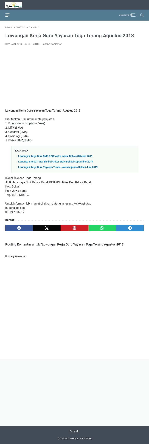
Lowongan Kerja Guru (80, 438)
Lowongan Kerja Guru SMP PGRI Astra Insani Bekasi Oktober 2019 (55, 156)
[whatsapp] (102, 228)
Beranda (74, 431)
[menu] (9, 15)
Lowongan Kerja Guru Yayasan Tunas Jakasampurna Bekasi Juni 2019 (58, 167)
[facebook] (19, 228)
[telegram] (130, 228)
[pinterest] (74, 228)
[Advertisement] (74, 75)
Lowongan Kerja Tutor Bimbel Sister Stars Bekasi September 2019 (55, 161)
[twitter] (47, 228)
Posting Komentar (52, 44)
